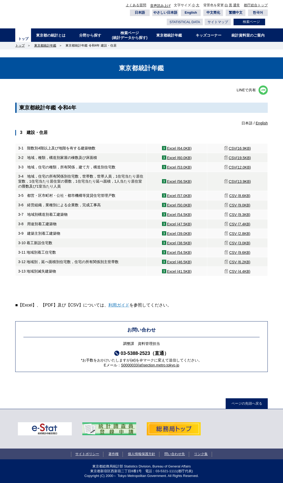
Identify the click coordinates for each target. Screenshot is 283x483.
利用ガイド (118, 305)
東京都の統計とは (50, 35)
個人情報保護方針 (141, 454)
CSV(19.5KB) (240, 158)
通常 (236, 5)
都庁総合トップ (256, 5)
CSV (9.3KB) (239, 215)
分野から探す (90, 35)
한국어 (258, 12)
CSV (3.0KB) (239, 243)
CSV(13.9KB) (240, 181)
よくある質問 (136, 5)
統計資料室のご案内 (248, 35)
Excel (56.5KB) (179, 181)
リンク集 (201, 454)
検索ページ (251, 22)
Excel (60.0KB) (179, 158)
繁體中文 (235, 12)
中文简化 (213, 12)
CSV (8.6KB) (239, 196)
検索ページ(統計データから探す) (129, 35)
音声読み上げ (160, 5)
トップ (23, 39)
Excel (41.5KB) (179, 271)
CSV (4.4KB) (239, 271)
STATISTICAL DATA (184, 22)
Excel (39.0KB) (179, 234)
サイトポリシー (87, 454)
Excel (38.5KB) (179, 243)
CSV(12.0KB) (240, 167)
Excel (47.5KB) (179, 224)
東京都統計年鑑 (169, 35)
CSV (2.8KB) (239, 234)
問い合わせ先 (174, 454)
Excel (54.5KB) (179, 215)
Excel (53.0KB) (179, 167)
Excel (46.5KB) (179, 262)
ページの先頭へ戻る (246, 403)
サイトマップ (218, 22)
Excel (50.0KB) (179, 205)
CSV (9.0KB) (239, 205)
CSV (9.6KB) (239, 252)
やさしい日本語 (165, 12)
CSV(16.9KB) (240, 148)
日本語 (140, 12)
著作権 (113, 454)
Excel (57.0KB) (179, 196)
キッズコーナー (208, 35)
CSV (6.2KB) (239, 262)
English (191, 12)
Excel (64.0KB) (179, 148)
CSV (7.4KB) (239, 224)
